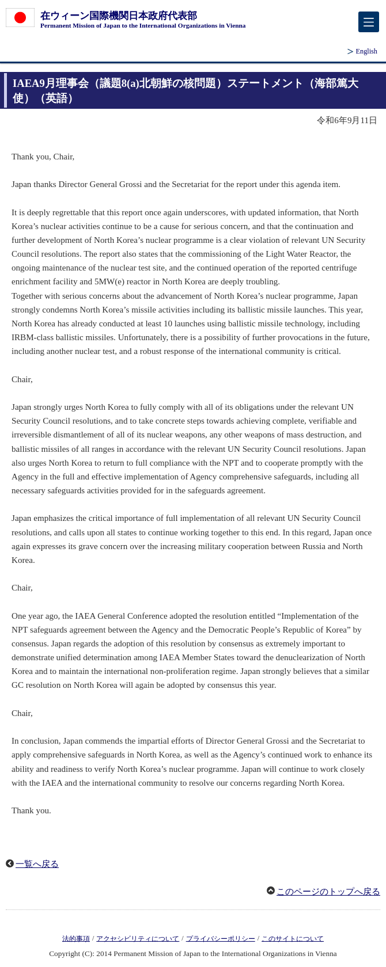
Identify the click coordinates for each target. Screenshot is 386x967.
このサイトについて (293, 938)
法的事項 (76, 938)
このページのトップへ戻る (328, 891)
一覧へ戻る (37, 864)
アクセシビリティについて (137, 938)
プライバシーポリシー (220, 938)
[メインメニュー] (368, 22)
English (366, 51)
